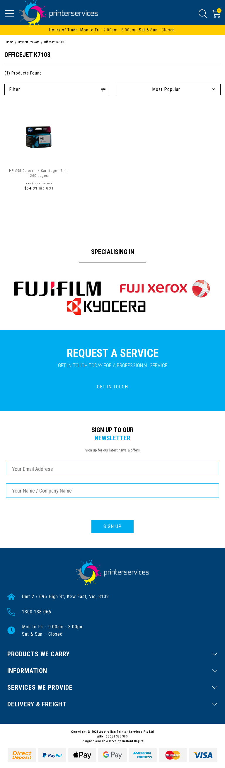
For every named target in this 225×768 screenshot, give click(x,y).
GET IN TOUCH (112, 387)
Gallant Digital (133, 741)
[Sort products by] (168, 89)
